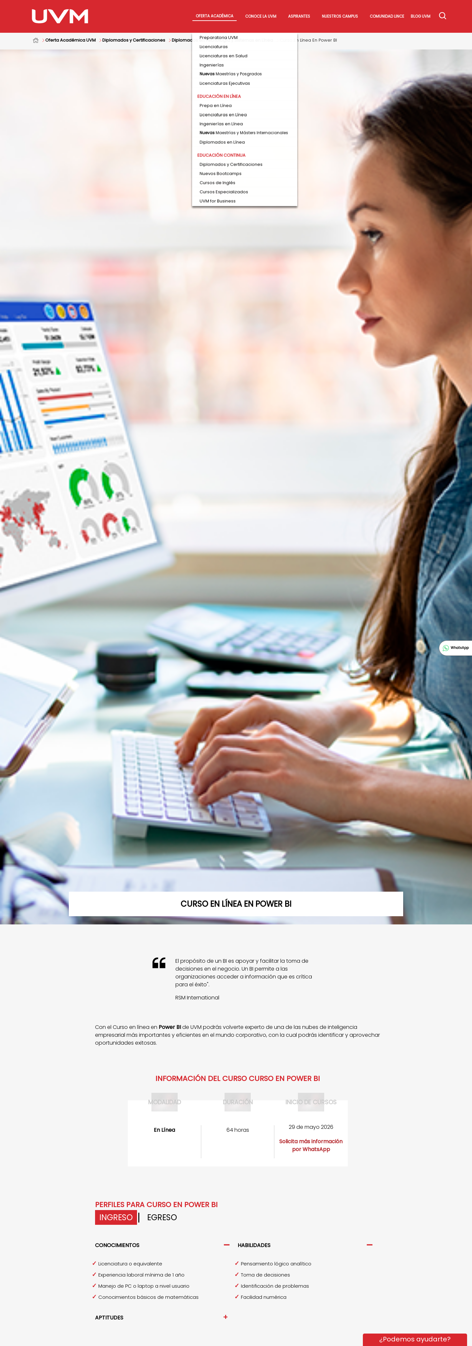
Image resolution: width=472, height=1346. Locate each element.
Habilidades (254, 1245)
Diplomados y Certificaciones (133, 40)
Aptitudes (109, 1317)
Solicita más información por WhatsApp (311, 1145)
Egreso (162, 1217)
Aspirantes (299, 16)
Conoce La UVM (260, 16)
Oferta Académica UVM (70, 40)
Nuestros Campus (340, 16)
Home (39, 40)
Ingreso (116, 1217)
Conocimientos (117, 1245)
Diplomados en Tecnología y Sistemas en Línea (222, 40)
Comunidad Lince (387, 16)
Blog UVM (420, 16)
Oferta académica (214, 16)
